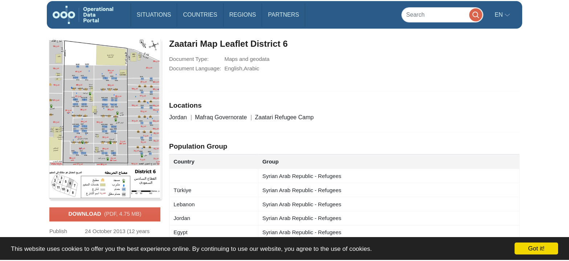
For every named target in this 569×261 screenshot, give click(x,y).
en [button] (499, 15)
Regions (242, 15)
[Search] (442, 14)
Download (105, 214)
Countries (200, 15)
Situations (154, 15)
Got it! (536, 248)
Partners (283, 15)
